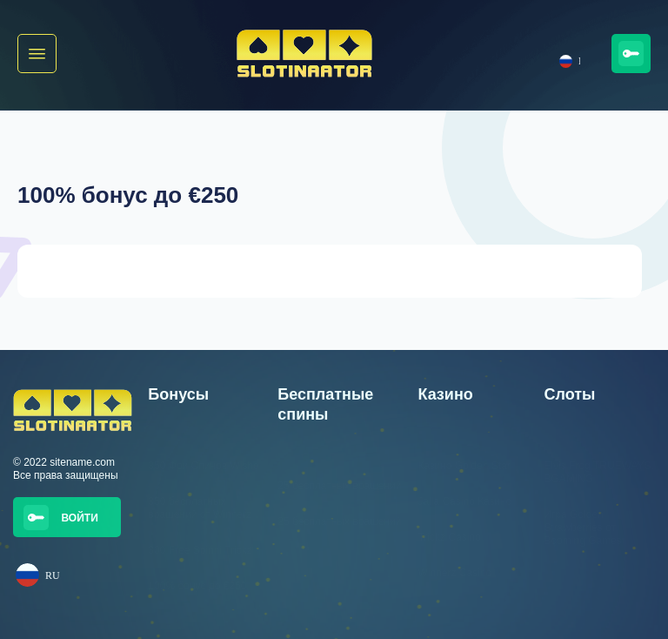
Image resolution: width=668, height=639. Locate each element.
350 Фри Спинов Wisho (203, 466)
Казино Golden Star (464, 466)
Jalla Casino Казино (464, 501)
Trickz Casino (449, 537)
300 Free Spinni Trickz (199, 550)
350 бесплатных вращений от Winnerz (199, 508)
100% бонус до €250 (197, 586)
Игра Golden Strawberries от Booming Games (582, 527)
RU (569, 61)
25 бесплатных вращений (339, 486)
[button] (37, 53)
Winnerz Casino (454, 573)
